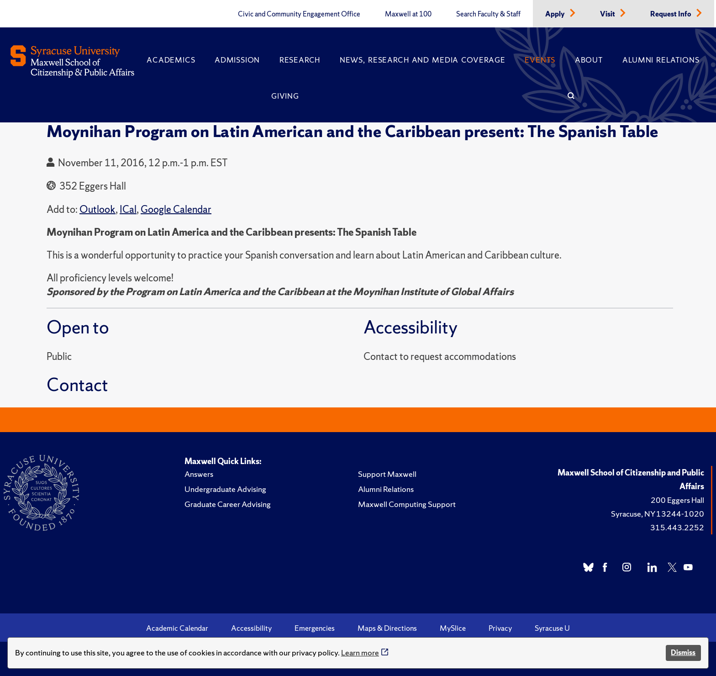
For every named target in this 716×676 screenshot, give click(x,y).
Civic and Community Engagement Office (299, 14)
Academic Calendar (177, 628)
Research (299, 60)
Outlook (97, 209)
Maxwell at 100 (408, 14)
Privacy (500, 628)
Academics (171, 60)
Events (540, 60)
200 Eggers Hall (677, 500)
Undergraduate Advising (225, 489)
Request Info (671, 14)
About (589, 60)
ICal (128, 209)
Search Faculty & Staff (488, 14)
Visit (608, 14)
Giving (285, 96)
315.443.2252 (677, 527)
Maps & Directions (387, 628)
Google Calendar (176, 209)
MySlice (453, 628)
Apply (555, 14)
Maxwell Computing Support (407, 504)
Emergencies (315, 628)
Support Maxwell (387, 474)
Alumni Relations (660, 60)
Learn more (360, 652)
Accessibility (251, 628)
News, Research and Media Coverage (422, 60)
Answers (198, 474)
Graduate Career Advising (227, 504)
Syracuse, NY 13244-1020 (657, 513)
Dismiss (683, 652)
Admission (237, 60)
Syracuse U (552, 628)
